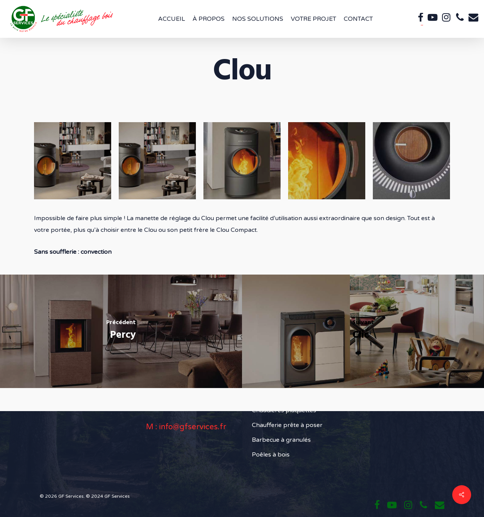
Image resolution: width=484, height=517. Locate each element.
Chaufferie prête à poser (287, 425)
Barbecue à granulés (281, 440)
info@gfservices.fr (192, 427)
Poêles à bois (271, 454)
